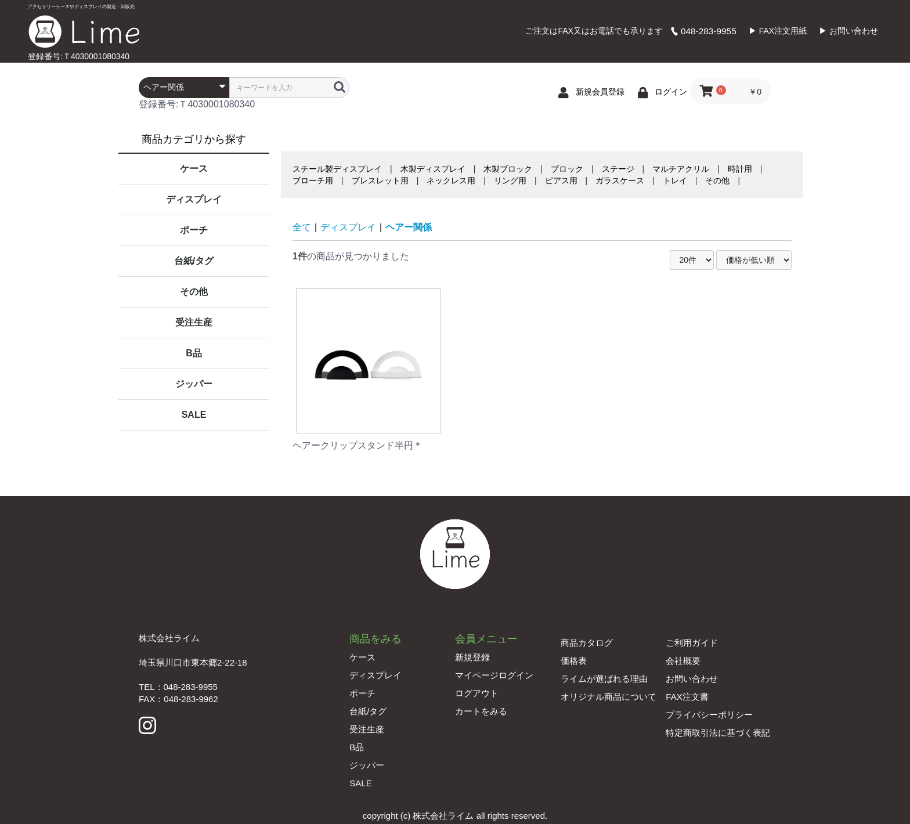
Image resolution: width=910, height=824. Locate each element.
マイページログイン (494, 675)
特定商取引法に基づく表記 (718, 733)
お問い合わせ (692, 679)
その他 (194, 292)
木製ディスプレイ (432, 169)
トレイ (675, 180)
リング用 (510, 180)
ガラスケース (619, 180)
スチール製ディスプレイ (337, 169)
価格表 (574, 661)
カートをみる (481, 711)
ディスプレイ (194, 199)
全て (301, 227)
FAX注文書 (687, 697)
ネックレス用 (451, 180)
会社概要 (683, 661)
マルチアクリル (680, 169)
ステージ (618, 169)
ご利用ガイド (692, 643)
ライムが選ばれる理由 (604, 679)
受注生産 (193, 322)
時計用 (740, 169)
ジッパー (193, 384)
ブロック (567, 169)
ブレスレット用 (380, 180)
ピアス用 (561, 180)
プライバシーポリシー (709, 715)
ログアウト (477, 693)
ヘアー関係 (408, 227)
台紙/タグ (194, 261)
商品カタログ (587, 643)
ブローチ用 (312, 180)
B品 (194, 353)
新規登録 (472, 657)
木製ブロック (507, 169)
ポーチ (194, 230)
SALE (194, 415)
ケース (194, 169)
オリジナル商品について (608, 697)
